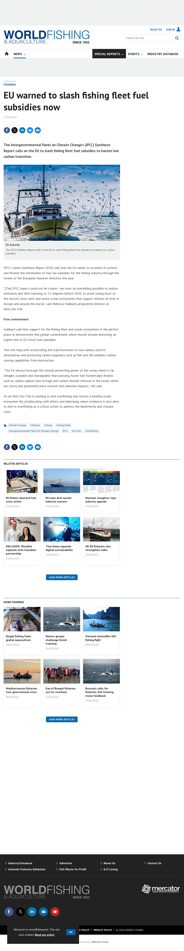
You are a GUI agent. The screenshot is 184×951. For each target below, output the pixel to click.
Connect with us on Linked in (32, 911)
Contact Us (155, 863)
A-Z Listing (111, 869)
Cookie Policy (80, 930)
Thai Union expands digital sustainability (59, 548)
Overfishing (91, 431)
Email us (43, 911)
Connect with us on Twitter (20, 911)
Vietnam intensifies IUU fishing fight (100, 638)
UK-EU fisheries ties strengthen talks (98, 548)
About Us (109, 863)
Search (177, 38)
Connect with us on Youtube (55, 911)
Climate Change (17, 425)
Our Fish (76, 431)
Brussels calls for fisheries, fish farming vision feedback (99, 692)
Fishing (48, 425)
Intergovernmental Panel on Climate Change (33, 431)
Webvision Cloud (100, 941)
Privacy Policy (103, 930)
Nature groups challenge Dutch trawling (56, 639)
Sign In (170, 29)
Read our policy (44, 934)
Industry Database (20, 863)
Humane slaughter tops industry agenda (100, 499)
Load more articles (62, 577)
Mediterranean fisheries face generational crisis (21, 690)
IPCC (65, 431)
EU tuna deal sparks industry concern (59, 499)
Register (156, 29)
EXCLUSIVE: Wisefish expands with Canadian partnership (21, 549)
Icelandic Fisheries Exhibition (26, 869)
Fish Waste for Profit (72, 869)
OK (71, 932)
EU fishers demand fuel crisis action (21, 499)
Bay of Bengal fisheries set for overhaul (61, 690)
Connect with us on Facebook (9, 911)
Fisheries (10, 84)
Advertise (65, 863)
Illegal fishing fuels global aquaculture (18, 638)
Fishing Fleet (63, 425)
